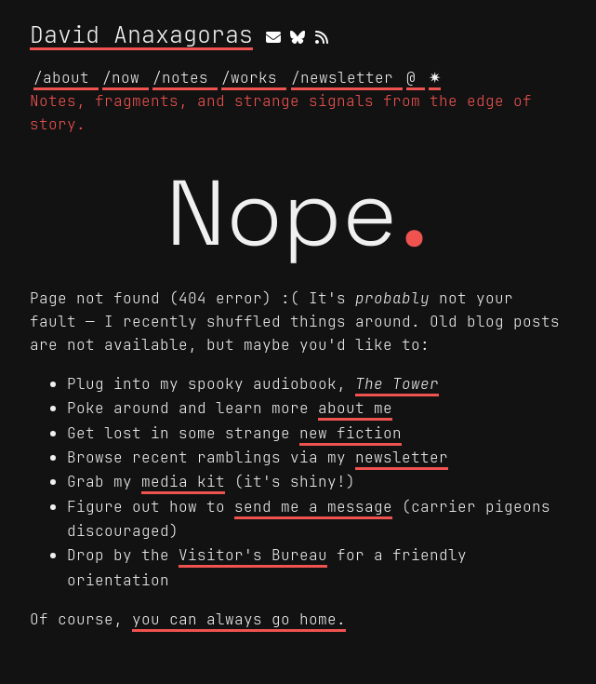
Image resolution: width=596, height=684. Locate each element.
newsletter (401, 457)
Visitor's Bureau (253, 554)
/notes (185, 77)
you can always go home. (239, 619)
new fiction (350, 432)
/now (125, 77)
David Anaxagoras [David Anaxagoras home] (141, 35)
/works (253, 77)
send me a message (313, 506)
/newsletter (347, 77)
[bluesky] (297, 36)
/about (66, 77)
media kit (183, 481)
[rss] (321, 36)
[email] (273, 36)
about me (355, 407)
